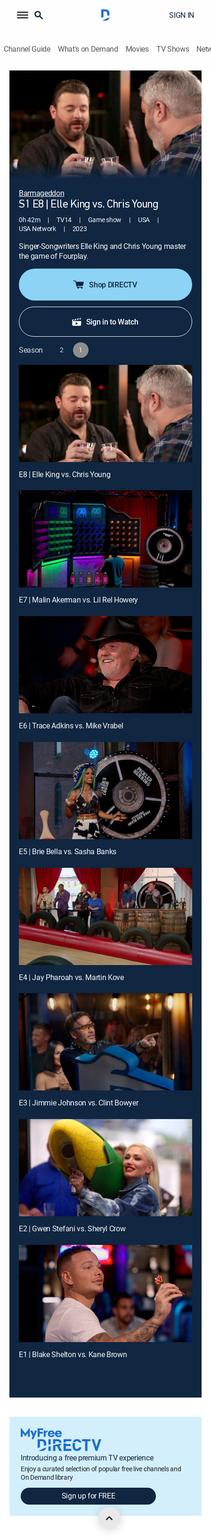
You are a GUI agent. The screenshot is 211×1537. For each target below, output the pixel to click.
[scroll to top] (109, 1518)
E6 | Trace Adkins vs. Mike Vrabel (71, 725)
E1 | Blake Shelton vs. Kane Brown (73, 1354)
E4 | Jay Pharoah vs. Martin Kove (71, 977)
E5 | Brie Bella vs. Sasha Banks (67, 851)
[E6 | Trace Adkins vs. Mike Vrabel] (105, 664)
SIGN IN (181, 15)
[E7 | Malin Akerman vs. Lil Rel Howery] (105, 538)
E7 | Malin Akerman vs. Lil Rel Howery (78, 600)
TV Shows (172, 49)
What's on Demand (88, 49)
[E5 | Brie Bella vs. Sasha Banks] (105, 790)
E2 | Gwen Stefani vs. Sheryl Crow (72, 1228)
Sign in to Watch (104, 321)
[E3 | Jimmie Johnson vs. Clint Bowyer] (105, 1041)
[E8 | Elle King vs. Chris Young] (105, 413)
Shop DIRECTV (104, 284)
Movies (137, 49)
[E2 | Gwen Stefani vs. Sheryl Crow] (105, 1167)
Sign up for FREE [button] (88, 1496)
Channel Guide (27, 49)
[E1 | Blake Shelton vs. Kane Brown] (105, 1293)
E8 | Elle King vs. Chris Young (64, 474)
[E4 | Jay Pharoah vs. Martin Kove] (105, 916)
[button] (22, 15)
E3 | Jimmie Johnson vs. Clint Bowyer (78, 1102)
